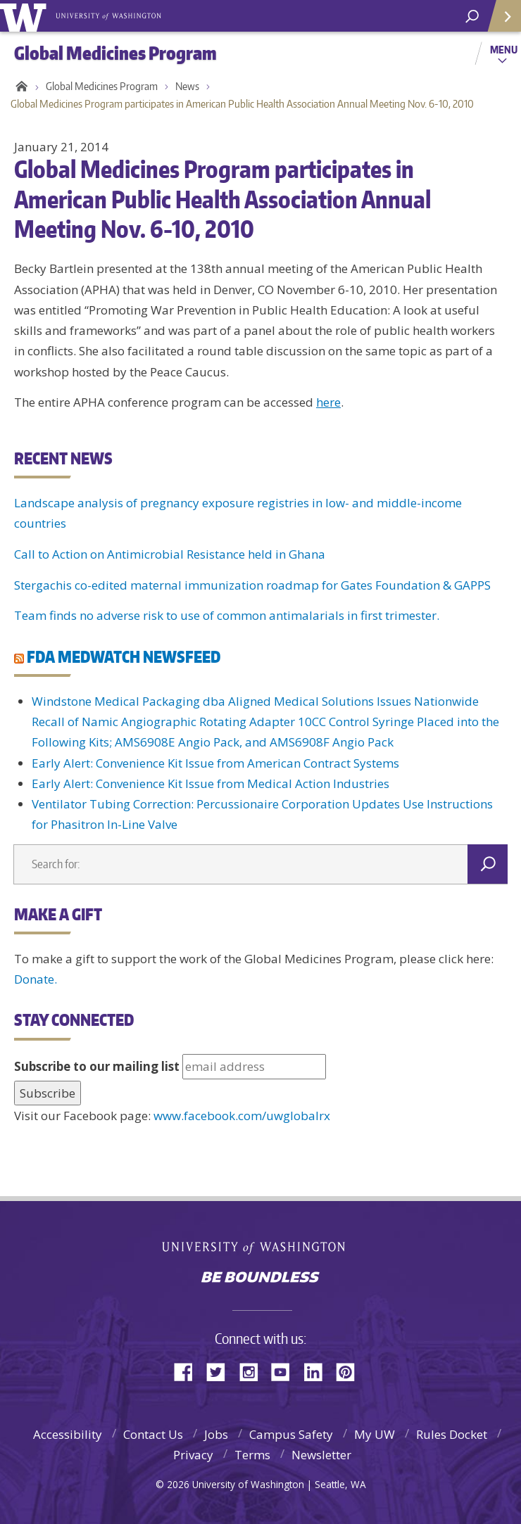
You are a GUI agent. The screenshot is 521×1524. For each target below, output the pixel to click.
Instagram (253, 1371)
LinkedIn (318, 1371)
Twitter (221, 1371)
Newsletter (321, 1455)
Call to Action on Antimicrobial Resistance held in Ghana (169, 554)
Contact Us (153, 1434)
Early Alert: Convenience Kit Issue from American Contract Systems (215, 763)
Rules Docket (451, 1434)
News (187, 86)
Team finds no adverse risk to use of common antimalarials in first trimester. (226, 615)
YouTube (286, 1371)
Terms (252, 1455)
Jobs (216, 1434)
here (328, 402)
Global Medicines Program (102, 86)
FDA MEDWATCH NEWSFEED (123, 656)
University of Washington (261, 1246)
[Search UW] (472, 16)
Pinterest (350, 1371)
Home (19, 86)
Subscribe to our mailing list (97, 1066)
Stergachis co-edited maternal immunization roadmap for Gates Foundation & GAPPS (252, 585)
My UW (374, 1434)
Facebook (188, 1371)
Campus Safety (291, 1434)
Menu (503, 49)
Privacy (193, 1455)
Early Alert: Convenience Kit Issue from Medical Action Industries (210, 783)
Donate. (35, 979)
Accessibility (67, 1434)
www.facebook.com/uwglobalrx (241, 1115)
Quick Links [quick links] (499, 21)
